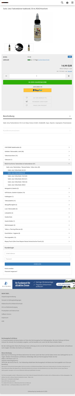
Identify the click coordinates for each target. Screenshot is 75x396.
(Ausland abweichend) (43, 60)
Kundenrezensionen (11, 130)
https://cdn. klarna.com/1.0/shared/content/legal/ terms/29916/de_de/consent (18, 379)
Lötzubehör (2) (9, 213)
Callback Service (6, 314)
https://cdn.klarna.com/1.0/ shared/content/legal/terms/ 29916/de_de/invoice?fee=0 (10, 360)
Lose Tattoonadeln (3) (11, 209)
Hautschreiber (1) (10, 221)
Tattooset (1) (8, 159)
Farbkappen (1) (9, 196)
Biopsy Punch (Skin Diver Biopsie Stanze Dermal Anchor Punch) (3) (24, 241)
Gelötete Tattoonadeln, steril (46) (14, 151)
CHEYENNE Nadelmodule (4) (13, 147)
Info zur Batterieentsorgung (9, 307)
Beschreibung (8, 116)
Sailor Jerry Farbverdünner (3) (16, 173)
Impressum (5, 317)
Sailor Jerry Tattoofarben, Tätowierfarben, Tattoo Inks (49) (23, 167)
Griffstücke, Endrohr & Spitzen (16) (15, 192)
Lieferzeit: (6, 60)
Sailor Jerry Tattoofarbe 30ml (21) (17, 179)
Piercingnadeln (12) (10, 237)
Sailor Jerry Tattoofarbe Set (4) (17, 170)
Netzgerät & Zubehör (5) (12, 188)
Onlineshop (31, 391)
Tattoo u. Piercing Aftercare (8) (14, 229)
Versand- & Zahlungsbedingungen (11, 300)
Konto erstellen (9, 268)
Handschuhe (8, 217)
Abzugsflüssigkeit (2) (11, 204)
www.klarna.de (27, 382)
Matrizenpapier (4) (10, 225)
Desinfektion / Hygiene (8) (12, 233)
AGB (3, 321)
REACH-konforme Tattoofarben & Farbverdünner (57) (20, 164)
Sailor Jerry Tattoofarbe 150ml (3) (17, 182)
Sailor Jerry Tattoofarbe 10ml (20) (17, 176)
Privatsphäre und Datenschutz (10, 310)
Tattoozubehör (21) (10, 200)
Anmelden (37, 264)
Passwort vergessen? (11, 271)
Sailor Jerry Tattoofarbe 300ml (16, 185)
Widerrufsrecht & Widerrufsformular (12, 303)
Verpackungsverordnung (9, 296)
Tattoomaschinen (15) (11, 155)
